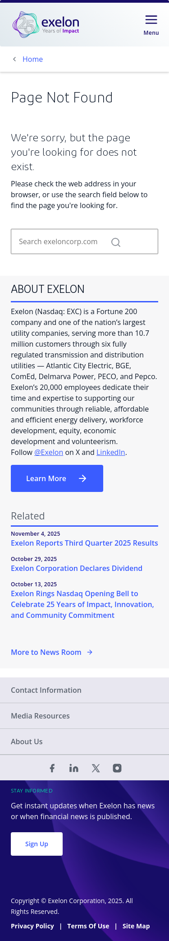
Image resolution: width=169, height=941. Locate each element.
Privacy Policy (33, 926)
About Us (27, 741)
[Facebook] (52, 767)
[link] (45, 24)
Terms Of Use (89, 926)
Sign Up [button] (36, 843)
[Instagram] (117, 767)
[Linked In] (74, 767)
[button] (115, 241)
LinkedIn (110, 452)
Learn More (57, 478)
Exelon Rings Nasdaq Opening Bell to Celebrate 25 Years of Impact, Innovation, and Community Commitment (82, 604)
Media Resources (40, 716)
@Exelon (48, 452)
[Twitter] (95, 767)
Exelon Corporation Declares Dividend (76, 568)
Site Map (136, 926)
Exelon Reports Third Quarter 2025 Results (84, 543)
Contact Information (46, 690)
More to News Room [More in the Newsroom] (52, 652)
